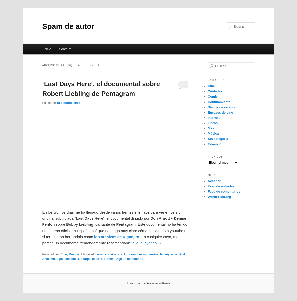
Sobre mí (65, 49)
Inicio (47, 49)
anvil (99, 254)
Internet (214, 118)
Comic (213, 96)
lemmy (165, 254)
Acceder (214, 181)
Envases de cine (220, 112)
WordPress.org (219, 197)
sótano (97, 259)
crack (122, 254)
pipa (60, 259)
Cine (63, 254)
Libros (213, 123)
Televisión (216, 144)
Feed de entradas (221, 186)
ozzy (174, 254)
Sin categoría (218, 139)
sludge (86, 259)
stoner (108, 259)
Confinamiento (219, 102)
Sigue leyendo (147, 243)
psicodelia (71, 259)
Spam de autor (68, 26)
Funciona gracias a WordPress (148, 283)
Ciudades (215, 91)
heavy (141, 254)
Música (74, 254)
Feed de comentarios (224, 191)
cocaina (110, 254)
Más (211, 128)
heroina (153, 254)
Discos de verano (221, 107)
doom (132, 254)
